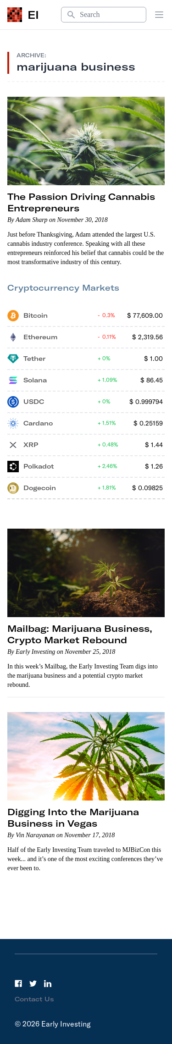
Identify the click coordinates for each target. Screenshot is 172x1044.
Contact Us (34, 999)
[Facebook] (18, 983)
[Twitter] (33, 983)
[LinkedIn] (47, 983)
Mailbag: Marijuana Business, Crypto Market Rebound (79, 634)
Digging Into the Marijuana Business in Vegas (73, 817)
